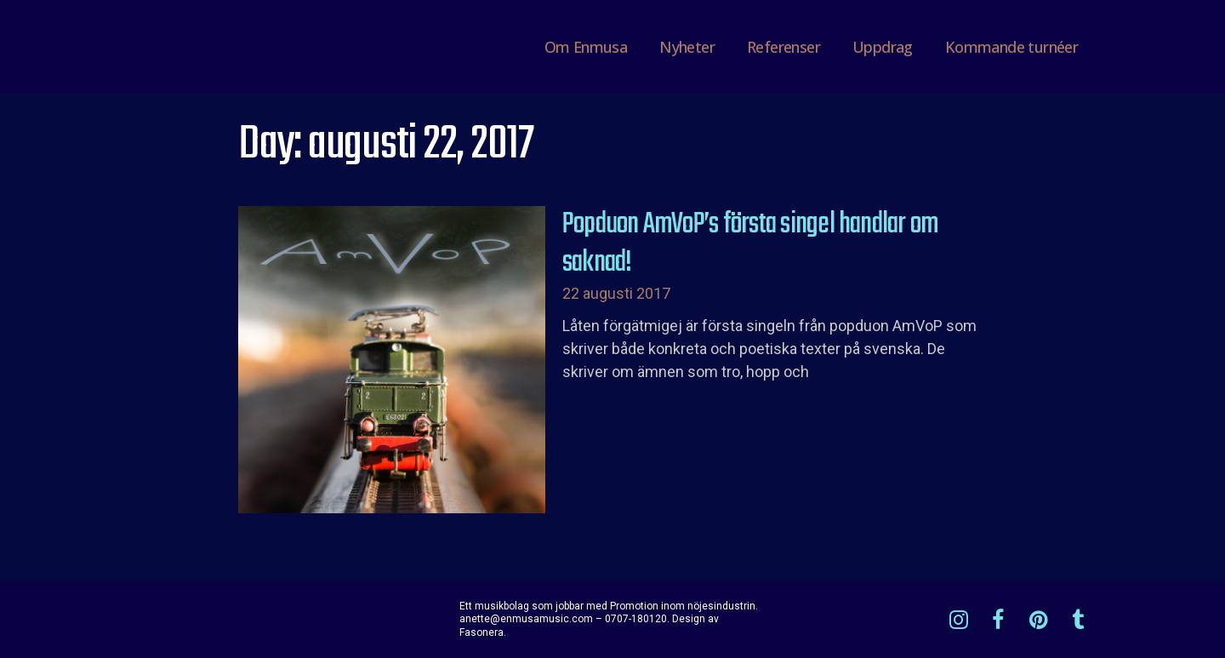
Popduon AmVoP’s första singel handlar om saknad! (750, 244)
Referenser (783, 47)
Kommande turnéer (1011, 47)
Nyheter (687, 47)
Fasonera (481, 632)
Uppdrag (882, 47)
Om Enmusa (586, 47)
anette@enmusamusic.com (526, 619)
